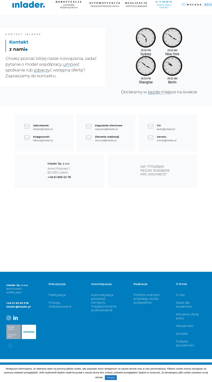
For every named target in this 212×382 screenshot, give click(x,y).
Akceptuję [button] (111, 378)
